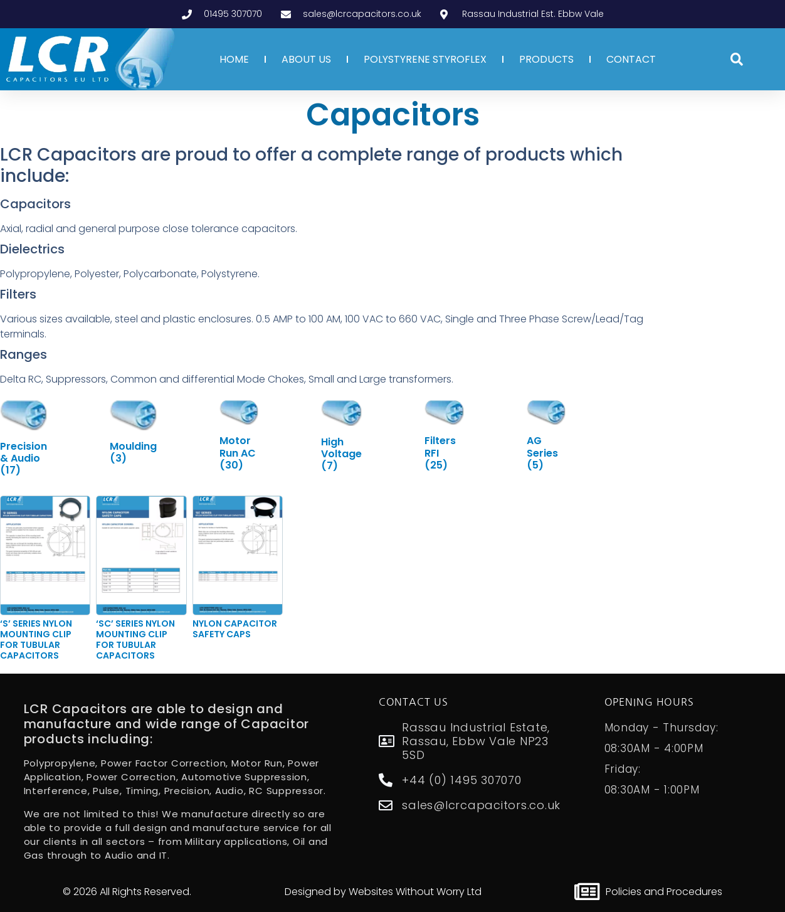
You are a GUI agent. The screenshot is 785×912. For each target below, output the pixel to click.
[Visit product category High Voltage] (341, 436)
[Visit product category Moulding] (133, 432)
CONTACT (631, 59)
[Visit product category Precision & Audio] (23, 438)
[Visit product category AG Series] (546, 435)
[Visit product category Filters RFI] (443, 435)
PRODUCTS (546, 59)
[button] (737, 59)
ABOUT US (306, 59)
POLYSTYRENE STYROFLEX (425, 59)
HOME (234, 59)
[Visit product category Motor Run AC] (238, 435)
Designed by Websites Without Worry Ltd (383, 891)
